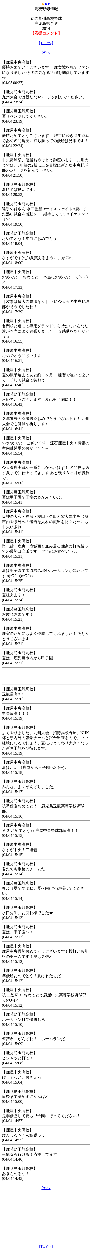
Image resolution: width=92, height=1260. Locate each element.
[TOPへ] (46, 43)
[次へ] (46, 52)
